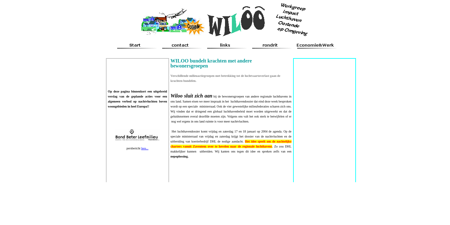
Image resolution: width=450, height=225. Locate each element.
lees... (144, 148)
